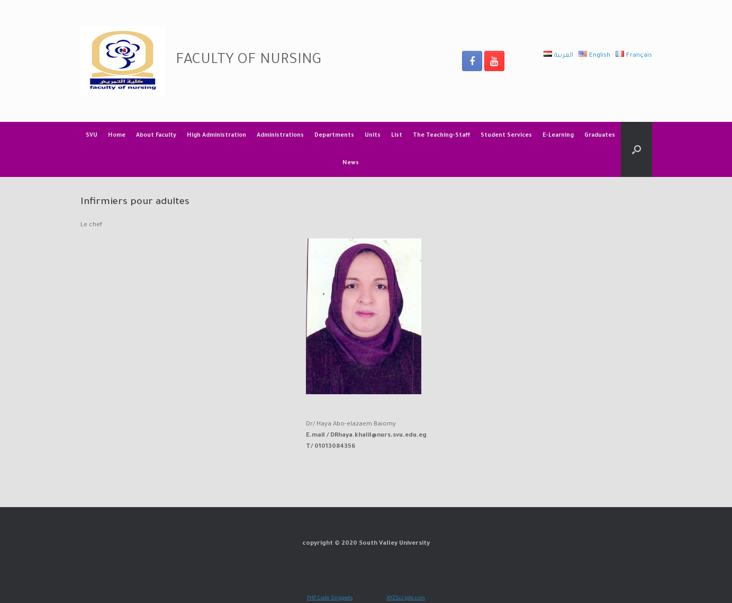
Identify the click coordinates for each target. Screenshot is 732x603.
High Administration (216, 135)
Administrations (280, 135)
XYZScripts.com (405, 598)
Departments (334, 135)
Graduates (599, 135)
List (396, 135)
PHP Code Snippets (330, 598)
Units (373, 135)
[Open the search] (636, 149)
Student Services (506, 135)
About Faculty (156, 135)
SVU (91, 135)
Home (116, 135)
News (350, 163)
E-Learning (558, 135)
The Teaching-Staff (441, 135)
